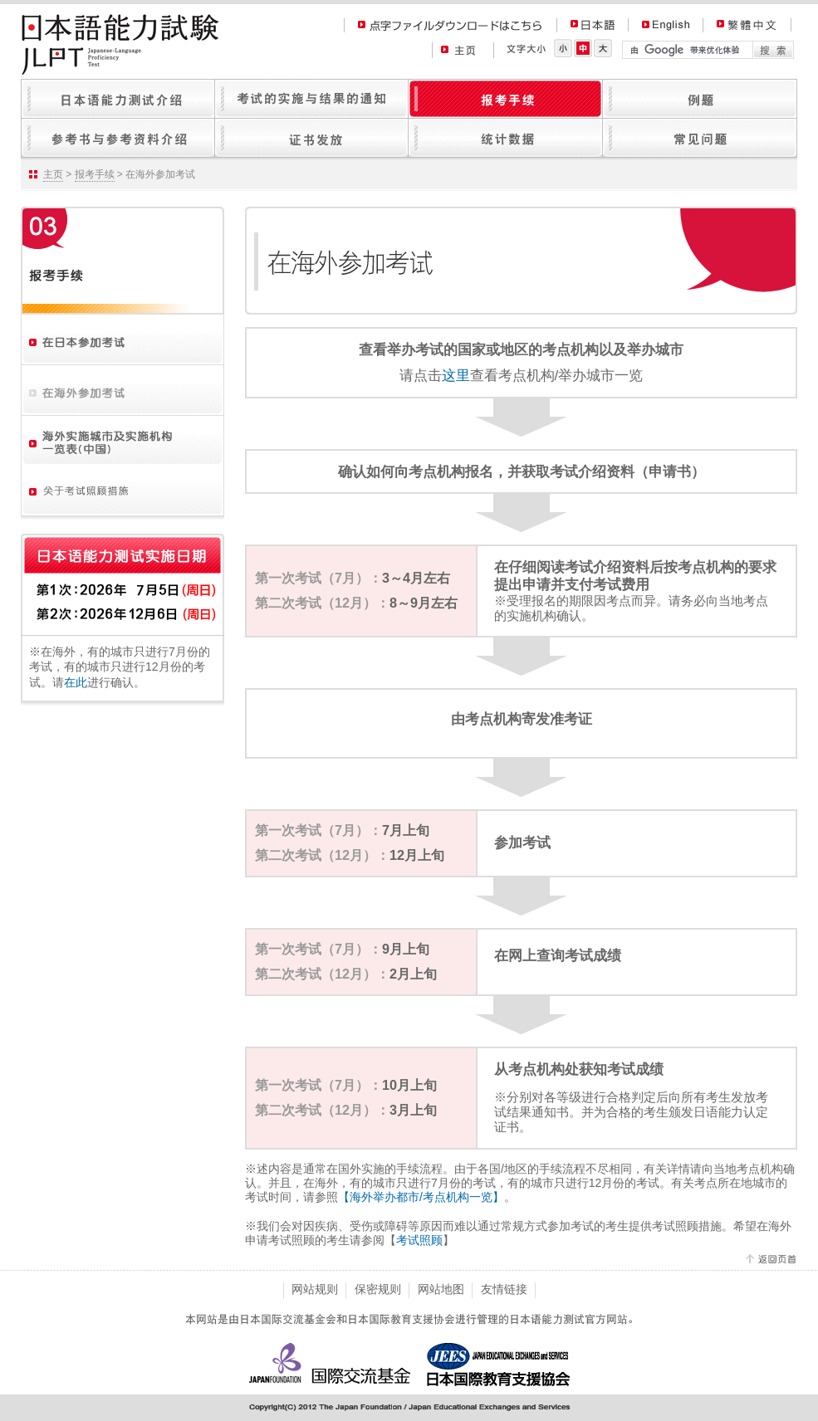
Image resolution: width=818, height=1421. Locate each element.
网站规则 (314, 1289)
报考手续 (95, 174)
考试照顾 (419, 1240)
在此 (75, 682)
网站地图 (441, 1289)
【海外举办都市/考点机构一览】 (421, 1197)
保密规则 (378, 1289)
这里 (456, 375)
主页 (53, 174)
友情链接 (504, 1289)
